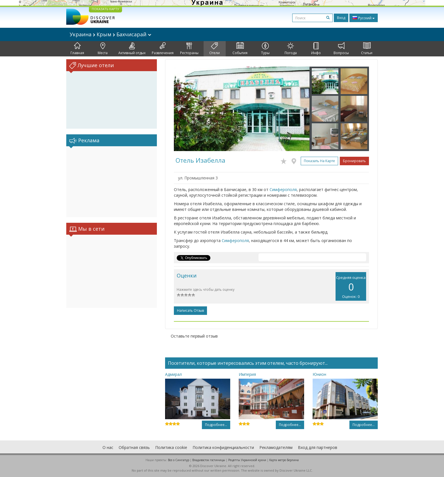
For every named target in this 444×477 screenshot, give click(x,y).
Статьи (366, 48)
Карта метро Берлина (284, 460)
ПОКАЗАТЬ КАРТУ (105, 9)
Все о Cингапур (178, 460)
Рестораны (189, 48)
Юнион (319, 374)
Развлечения (163, 48)
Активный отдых (132, 48)
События (239, 48)
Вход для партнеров (317, 447)
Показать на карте (319, 160)
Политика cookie (171, 447)
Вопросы (341, 48)
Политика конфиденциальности (223, 447)
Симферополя (283, 189)
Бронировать (354, 160)
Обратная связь (134, 447)
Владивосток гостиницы (208, 460)
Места (103, 48)
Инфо (316, 48)
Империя (247, 374)
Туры (265, 48)
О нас (108, 447)
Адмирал (173, 374)
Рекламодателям (276, 447)
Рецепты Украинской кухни (247, 460)
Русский (364, 17)
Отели (214, 48)
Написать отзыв (190, 310)
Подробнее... (216, 424)
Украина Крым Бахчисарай (110, 34)
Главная (77, 48)
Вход (341, 17)
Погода (291, 48)
